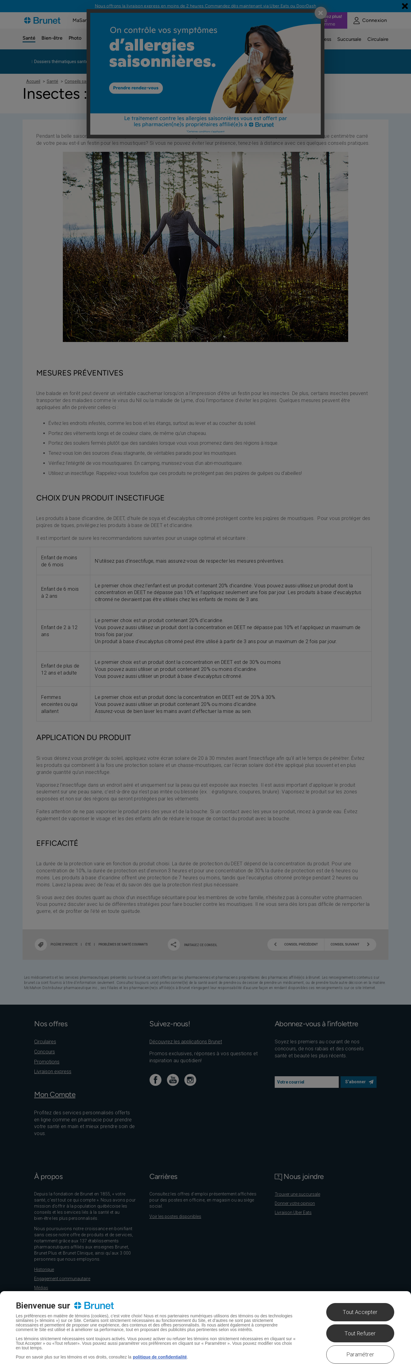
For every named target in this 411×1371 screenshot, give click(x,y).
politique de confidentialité (160, 1357)
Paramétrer (360, 1354)
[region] (205, 1331)
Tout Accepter (360, 1312)
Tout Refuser (360, 1333)
